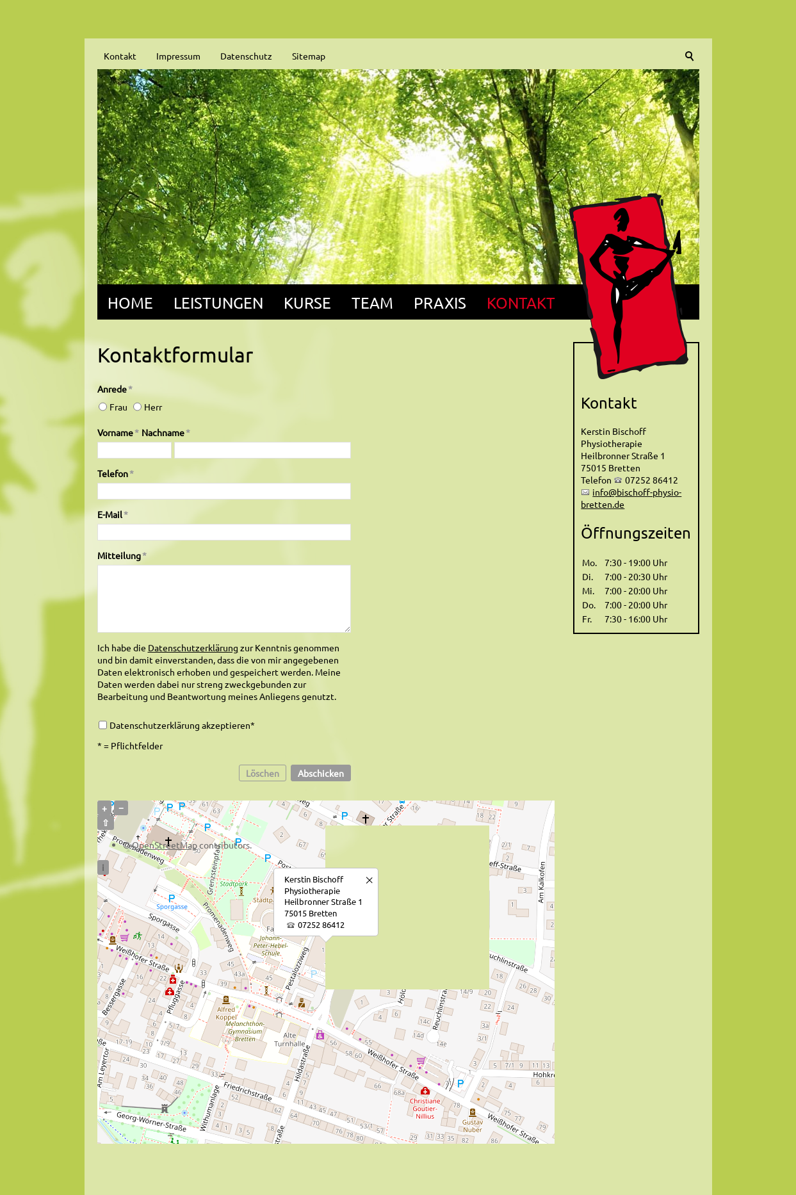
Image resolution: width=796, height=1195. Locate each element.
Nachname (166, 432)
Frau (118, 406)
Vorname (118, 432)
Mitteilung (122, 555)
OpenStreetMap (164, 844)
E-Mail (112, 514)
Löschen (262, 773)
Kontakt (120, 55)
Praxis (440, 302)
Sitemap (308, 55)
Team (372, 302)
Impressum (178, 55)
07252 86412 (321, 924)
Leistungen (218, 302)
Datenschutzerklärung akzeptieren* (182, 725)
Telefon (115, 473)
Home (130, 302)
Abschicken (321, 773)
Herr (153, 406)
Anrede (115, 388)
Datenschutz (246, 55)
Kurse (307, 302)
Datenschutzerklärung (193, 647)
